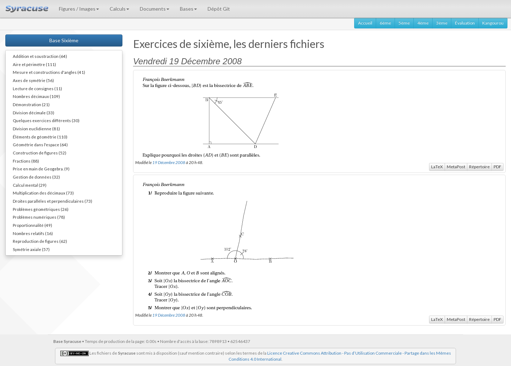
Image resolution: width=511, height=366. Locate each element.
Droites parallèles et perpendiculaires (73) (52, 200)
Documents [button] (154, 9)
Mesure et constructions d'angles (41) (49, 72)
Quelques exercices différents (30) (46, 120)
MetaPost (456, 166)
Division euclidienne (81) (36, 128)
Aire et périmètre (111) (34, 64)
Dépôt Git (219, 9)
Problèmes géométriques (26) (40, 209)
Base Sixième (63, 40)
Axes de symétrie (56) (33, 80)
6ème (385, 23)
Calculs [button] (119, 9)
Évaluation (465, 23)
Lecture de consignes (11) (37, 88)
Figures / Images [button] (79, 9)
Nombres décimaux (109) (36, 96)
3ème (441, 23)
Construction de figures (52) (39, 152)
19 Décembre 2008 (168, 162)
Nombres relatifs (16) (33, 233)
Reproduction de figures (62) (40, 241)
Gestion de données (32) (36, 176)
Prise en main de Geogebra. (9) (41, 168)
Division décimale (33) (33, 112)
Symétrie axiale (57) (31, 249)
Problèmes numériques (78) (39, 216)
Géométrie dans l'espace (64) (40, 144)
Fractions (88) (26, 160)
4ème (423, 23)
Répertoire (479, 166)
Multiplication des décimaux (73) (43, 192)
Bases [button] (188, 9)
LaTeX (437, 166)
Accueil (365, 23)
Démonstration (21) (31, 104)
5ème (404, 23)
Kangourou (493, 23)
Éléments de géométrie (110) (40, 136)
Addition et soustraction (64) (40, 56)
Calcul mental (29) (29, 184)
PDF (497, 166)
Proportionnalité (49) (32, 225)
